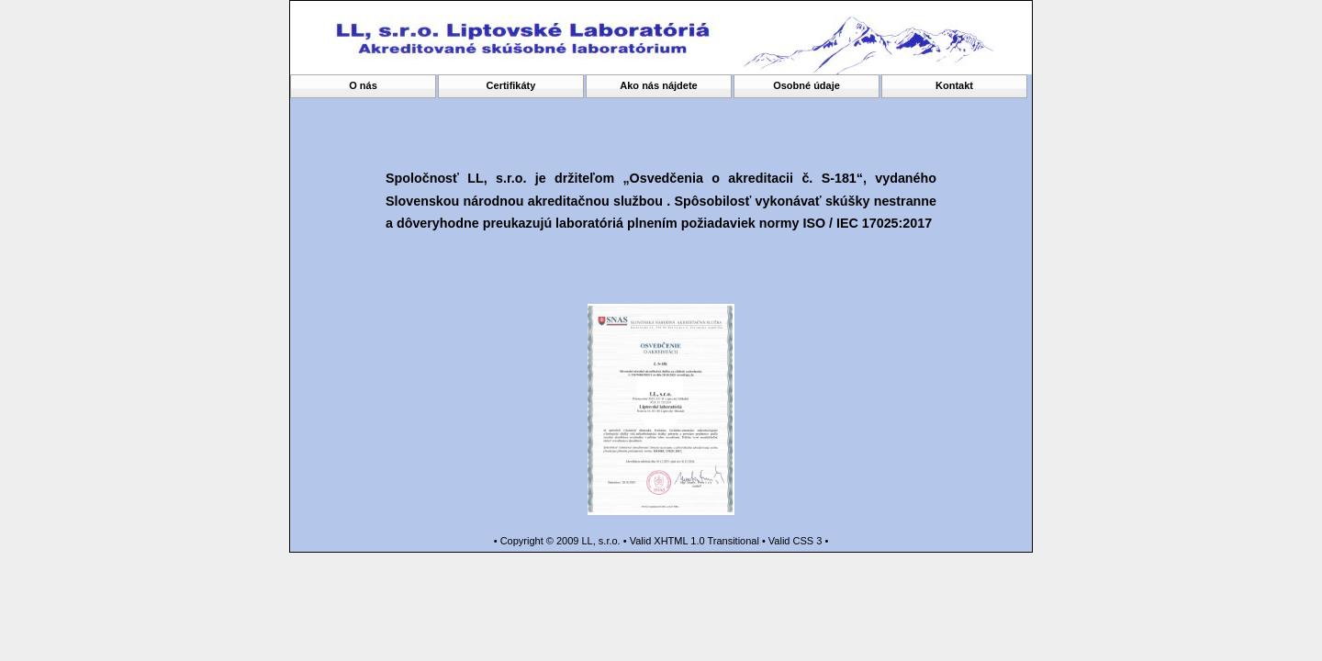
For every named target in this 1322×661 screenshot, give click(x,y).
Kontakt (954, 85)
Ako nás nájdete (658, 85)
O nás (363, 85)
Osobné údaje (806, 85)
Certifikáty (511, 85)
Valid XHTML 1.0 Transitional (694, 540)
